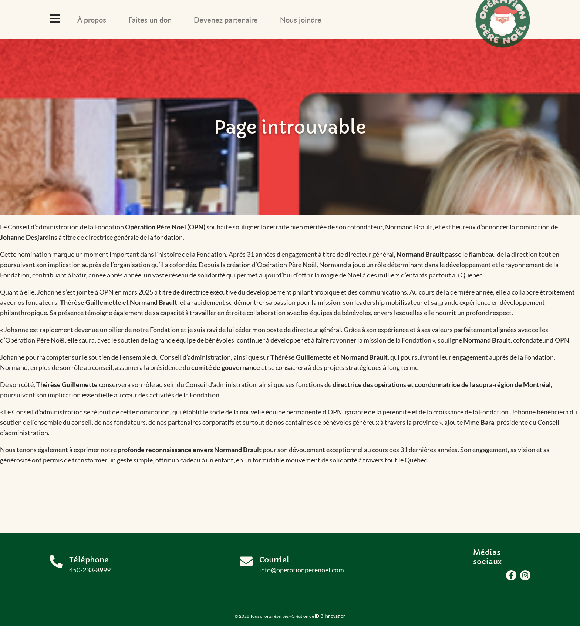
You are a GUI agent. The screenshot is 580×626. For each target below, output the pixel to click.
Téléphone (89, 560)
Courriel (274, 560)
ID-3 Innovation (330, 616)
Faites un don (150, 19)
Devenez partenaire (226, 19)
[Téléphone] (56, 561)
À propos (91, 19)
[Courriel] (246, 561)
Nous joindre (300, 19)
